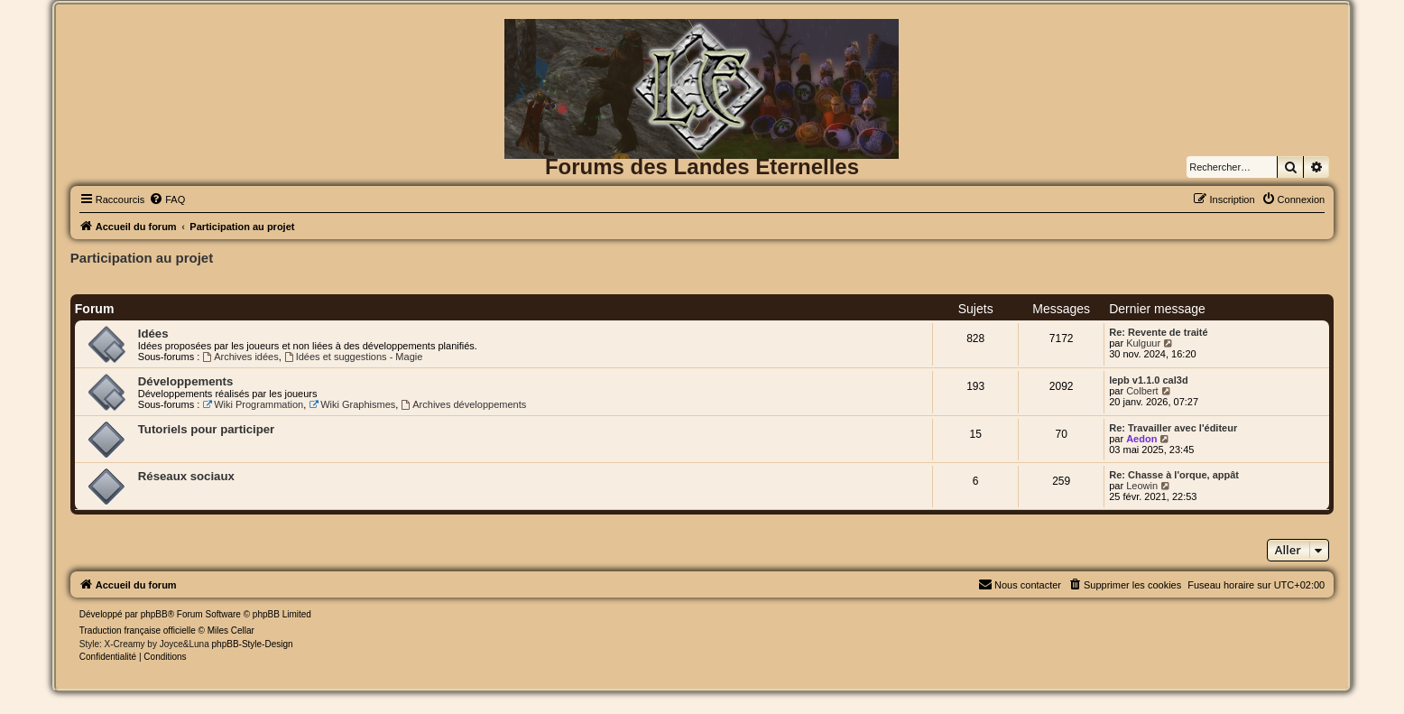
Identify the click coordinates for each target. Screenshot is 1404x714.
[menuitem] (167, 199)
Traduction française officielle (137, 630)
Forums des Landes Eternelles (702, 166)
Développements (186, 381)
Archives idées (240, 356)
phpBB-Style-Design (252, 644)
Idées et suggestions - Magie (353, 356)
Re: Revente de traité (1158, 332)
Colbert (1142, 390)
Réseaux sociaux (186, 476)
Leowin (1142, 485)
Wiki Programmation (252, 404)
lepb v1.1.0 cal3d (1148, 380)
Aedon (1141, 438)
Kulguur (1143, 343)
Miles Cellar (231, 630)
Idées (153, 333)
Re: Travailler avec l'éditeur (1173, 427)
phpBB (154, 614)
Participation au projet (141, 257)
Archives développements (463, 404)
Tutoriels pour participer (206, 429)
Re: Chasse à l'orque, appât (1174, 474)
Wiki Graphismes (352, 404)
